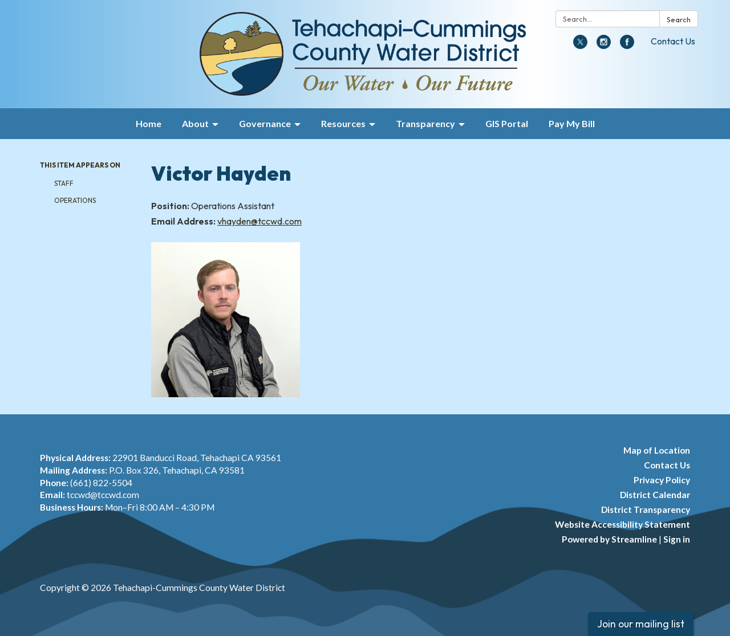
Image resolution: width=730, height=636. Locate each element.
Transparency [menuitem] (425, 123)
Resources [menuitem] (343, 123)
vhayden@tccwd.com (259, 221)
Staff (64, 183)
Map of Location (656, 450)
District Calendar (655, 495)
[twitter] (580, 45)
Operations (75, 200)
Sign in (676, 539)
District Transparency (645, 509)
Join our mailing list (640, 623)
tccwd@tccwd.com (103, 495)
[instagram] (604, 45)
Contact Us (673, 41)
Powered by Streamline (609, 539)
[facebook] (627, 45)
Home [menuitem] (148, 123)
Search (679, 19)
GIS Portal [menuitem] (506, 123)
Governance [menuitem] (265, 123)
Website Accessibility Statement (622, 524)
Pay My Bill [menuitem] (572, 123)
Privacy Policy (662, 480)
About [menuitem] (195, 123)
